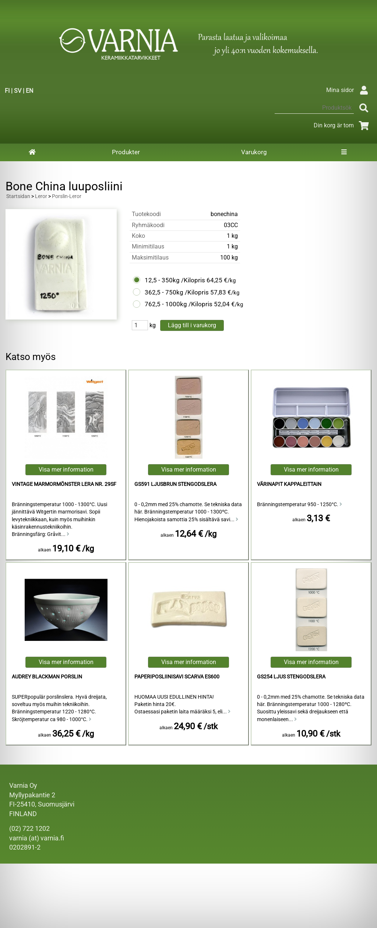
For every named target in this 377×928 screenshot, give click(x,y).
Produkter (126, 152)
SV (17, 90)
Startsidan (18, 196)
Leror (41, 196)
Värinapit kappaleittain (289, 484)
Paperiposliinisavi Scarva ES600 (176, 677)
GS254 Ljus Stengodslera (291, 677)
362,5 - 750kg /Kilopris (177, 292)
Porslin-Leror (66, 196)
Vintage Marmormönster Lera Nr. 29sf (64, 484)
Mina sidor (348, 90)
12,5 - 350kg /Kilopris (175, 280)
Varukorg (254, 152)
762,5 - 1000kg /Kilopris (178, 304)
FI (7, 90)
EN (29, 90)
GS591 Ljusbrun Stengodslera (175, 484)
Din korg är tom (342, 125)
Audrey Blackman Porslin (47, 677)
